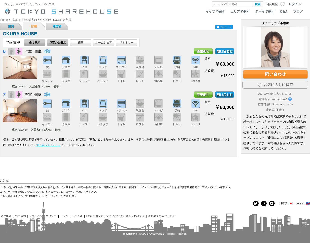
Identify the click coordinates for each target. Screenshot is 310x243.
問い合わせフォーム (48, 145)
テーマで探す (264, 11)
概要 (11, 26)
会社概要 (5, 215)
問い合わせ (275, 74)
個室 (80, 42)
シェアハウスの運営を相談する (125, 215)
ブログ (298, 11)
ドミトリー (126, 42)
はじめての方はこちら (161, 215)
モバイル (77, 215)
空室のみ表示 (57, 42)
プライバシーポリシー (43, 215)
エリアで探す (240, 11)
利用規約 (20, 215)
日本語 (286, 203)
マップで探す (215, 11)
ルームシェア (103, 42)
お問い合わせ (94, 215)
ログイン (295, 4)
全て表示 (34, 42)
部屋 (34, 26)
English (303, 203)
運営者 (57, 26)
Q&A (283, 11)
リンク (64, 215)
